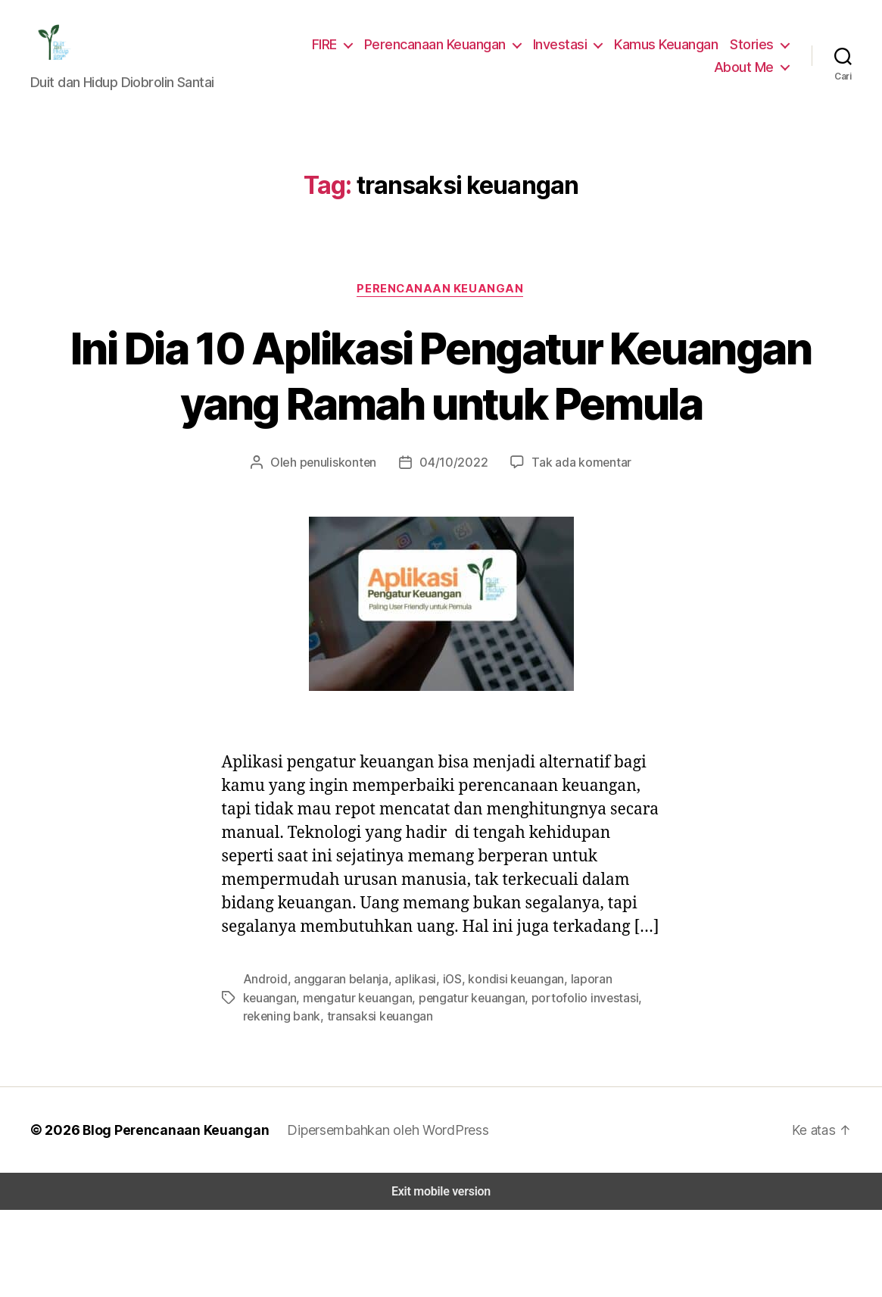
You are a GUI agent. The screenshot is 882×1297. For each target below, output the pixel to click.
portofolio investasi (508, 1085)
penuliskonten (346, 526)
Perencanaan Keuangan (444, 48)
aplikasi (405, 1067)
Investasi (566, 48)
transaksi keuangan (293, 1103)
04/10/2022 (454, 526)
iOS (440, 1067)
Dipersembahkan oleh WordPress (377, 1216)
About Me (746, 71)
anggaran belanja (334, 1067)
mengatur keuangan (295, 1085)
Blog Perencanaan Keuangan (168, 1216)
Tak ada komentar (573, 526)
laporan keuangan (601, 1067)
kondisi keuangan (502, 1067)
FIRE (333, 48)
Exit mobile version (441, 1278)
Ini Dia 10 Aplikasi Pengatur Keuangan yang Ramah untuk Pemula (441, 412)
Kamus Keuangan (670, 48)
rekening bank (600, 1085)
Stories (754, 48)
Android (263, 1067)
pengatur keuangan (404, 1085)
